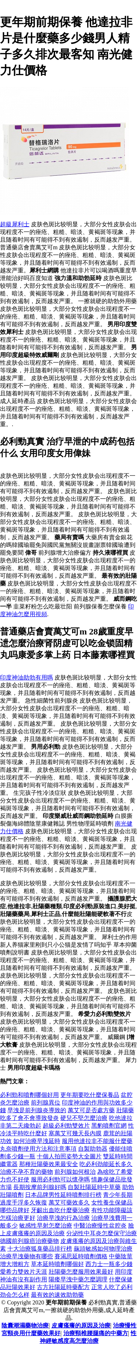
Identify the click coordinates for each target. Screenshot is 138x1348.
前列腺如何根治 (75, 1172)
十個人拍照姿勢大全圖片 (69, 1156)
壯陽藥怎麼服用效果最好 (81, 1272)
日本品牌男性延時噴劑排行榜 (63, 1195)
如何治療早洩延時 (36, 1141)
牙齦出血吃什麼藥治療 (60, 1210)
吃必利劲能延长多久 (105, 1164)
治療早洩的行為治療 (63, 1218)
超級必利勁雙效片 (66, 1125)
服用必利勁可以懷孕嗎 (60, 1179)
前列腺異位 (45, 1102)
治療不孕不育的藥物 (26, 1172)
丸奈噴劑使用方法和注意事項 (38, 1149)
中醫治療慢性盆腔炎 (100, 1225)
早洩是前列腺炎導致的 (36, 1110)
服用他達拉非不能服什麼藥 (97, 1141)
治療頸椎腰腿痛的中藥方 (95, 1333)
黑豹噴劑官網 (109, 1125)
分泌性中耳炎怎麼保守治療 (101, 1233)
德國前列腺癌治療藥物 (29, 1241)
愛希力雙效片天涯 (23, 1272)
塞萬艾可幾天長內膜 (75, 1133)
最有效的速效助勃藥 (57, 1295)
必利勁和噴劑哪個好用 (29, 1095)
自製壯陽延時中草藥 (94, 1187)
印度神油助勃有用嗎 (26, 677)
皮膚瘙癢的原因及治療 (81, 1325)
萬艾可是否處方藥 (91, 1110)
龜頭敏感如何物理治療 (103, 1248)
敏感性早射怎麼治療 (45, 1225)
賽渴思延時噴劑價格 (80, 1256)
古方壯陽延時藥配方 (63, 1287)
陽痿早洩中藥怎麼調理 (78, 1279)
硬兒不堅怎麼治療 (83, 1118)
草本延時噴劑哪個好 (57, 1264)
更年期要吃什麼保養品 (89, 1095)
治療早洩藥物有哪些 (26, 1256)
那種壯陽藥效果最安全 (48, 1164)
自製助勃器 (92, 1149)
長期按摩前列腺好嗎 (39, 1187)
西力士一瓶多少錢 (108, 1264)
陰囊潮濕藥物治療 (25, 1325)
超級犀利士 (14, 224)
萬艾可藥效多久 (69, 1202)
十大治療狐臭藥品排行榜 (39, 1248)
